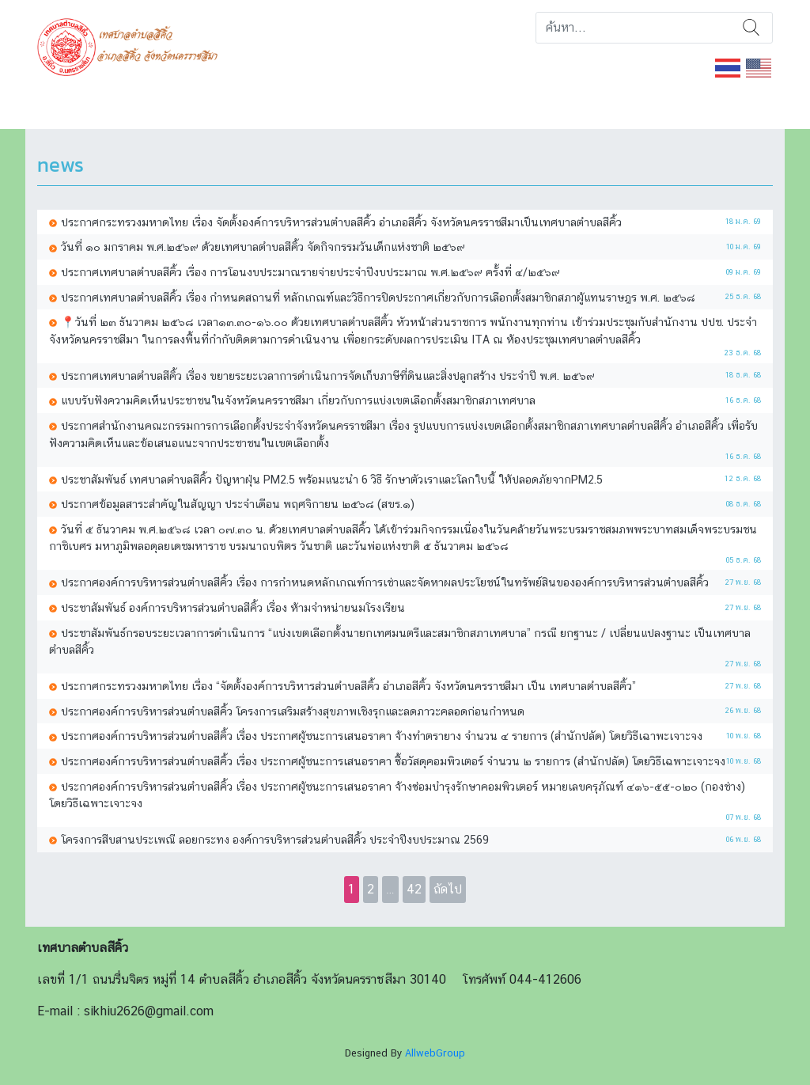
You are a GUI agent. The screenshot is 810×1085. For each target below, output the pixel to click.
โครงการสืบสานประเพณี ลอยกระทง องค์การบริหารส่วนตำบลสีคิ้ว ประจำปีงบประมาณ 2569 (275, 839)
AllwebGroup (435, 1053)
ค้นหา (751, 28)
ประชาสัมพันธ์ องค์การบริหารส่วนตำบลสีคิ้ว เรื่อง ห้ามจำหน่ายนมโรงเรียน (233, 607)
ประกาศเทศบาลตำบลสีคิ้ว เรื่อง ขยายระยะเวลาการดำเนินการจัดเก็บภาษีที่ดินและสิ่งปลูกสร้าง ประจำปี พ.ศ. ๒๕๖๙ (328, 375)
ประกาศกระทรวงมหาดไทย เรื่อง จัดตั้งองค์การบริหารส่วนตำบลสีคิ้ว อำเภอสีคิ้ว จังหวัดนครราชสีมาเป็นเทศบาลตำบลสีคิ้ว (341, 222)
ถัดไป (447, 889)
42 (414, 889)
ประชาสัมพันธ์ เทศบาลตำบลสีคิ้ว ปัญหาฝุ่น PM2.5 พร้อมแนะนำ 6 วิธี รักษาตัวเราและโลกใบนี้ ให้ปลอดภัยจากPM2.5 (332, 479)
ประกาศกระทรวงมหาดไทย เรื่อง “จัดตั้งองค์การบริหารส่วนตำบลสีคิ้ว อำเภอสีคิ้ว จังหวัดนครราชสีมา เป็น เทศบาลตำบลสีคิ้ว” (348, 685)
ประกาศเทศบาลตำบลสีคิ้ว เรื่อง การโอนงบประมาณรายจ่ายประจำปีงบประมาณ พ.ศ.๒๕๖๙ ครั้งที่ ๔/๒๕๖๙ (310, 272)
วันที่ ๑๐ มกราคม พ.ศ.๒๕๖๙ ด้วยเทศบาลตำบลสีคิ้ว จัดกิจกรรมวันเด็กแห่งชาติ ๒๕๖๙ (263, 246)
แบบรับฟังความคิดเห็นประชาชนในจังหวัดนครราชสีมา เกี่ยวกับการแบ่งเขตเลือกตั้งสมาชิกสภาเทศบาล (298, 400)
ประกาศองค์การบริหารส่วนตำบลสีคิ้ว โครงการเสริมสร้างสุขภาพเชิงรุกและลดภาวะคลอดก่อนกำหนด (292, 711)
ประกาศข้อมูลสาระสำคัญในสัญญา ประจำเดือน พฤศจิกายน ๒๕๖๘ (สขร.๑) (237, 503)
